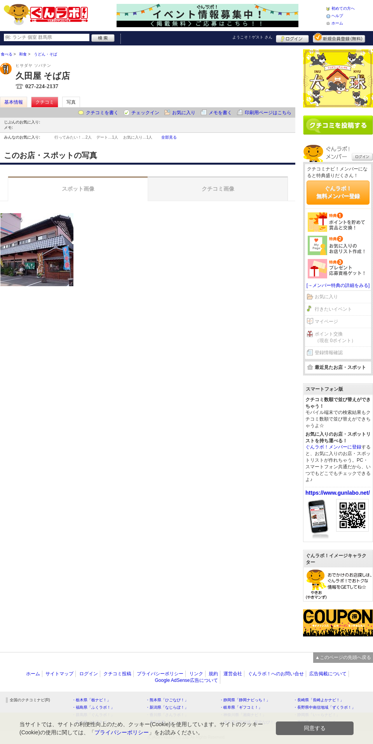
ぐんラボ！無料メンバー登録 (338, 192)
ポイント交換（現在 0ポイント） (335, 337)
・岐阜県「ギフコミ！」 (241, 707)
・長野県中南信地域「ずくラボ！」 (324, 707)
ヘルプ (337, 16)
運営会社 (232, 673)
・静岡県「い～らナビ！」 (316, 715)
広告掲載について (328, 673)
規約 (213, 673)
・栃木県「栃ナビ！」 (91, 700)
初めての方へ (343, 8)
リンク (196, 673)
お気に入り (183, 112)
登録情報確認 (329, 352)
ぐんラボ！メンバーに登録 (333, 447)
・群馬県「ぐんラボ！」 (93, 715)
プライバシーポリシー (160, 673)
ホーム (337, 23)
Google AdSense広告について (186, 680)
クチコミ (44, 102)
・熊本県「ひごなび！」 (167, 700)
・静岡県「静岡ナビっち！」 (245, 700)
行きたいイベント (333, 309)
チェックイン (145, 112)
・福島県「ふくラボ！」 (93, 707)
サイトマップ (59, 673)
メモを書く (220, 112)
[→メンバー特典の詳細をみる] (338, 285)
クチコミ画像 (218, 189)
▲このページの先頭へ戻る (343, 657)
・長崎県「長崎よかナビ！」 (318, 700)
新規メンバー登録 (339, 38)
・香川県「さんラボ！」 (167, 715)
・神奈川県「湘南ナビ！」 (243, 715)
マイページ (326, 321)
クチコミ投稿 (117, 673)
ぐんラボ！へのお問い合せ (276, 673)
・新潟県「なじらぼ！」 (167, 707)
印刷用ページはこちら (268, 112)
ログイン (292, 38)
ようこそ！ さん (252, 37)
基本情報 (13, 102)
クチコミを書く (102, 112)
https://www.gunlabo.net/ (337, 493)
